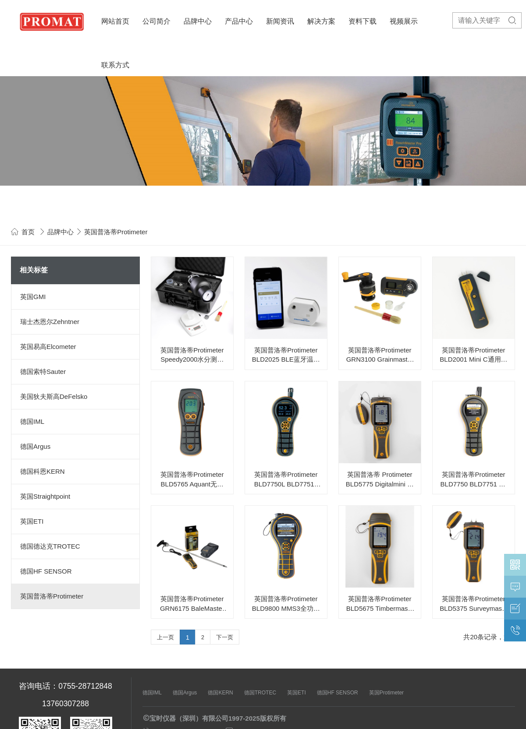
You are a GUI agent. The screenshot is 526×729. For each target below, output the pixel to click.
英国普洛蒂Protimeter (51, 596)
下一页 (224, 637)
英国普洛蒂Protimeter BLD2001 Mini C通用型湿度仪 (473, 355)
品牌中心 (198, 21)
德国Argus (35, 446)
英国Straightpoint (45, 496)
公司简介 (156, 21)
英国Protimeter (386, 693)
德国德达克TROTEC (50, 546)
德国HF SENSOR (46, 571)
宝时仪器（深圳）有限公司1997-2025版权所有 (217, 718)
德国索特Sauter (43, 371)
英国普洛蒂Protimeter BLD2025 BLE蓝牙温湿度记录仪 (286, 355)
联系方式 (115, 65)
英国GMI (33, 296)
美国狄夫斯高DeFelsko (53, 396)
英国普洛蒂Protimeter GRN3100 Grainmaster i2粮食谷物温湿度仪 (379, 355)
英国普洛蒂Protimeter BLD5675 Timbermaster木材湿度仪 (379, 604)
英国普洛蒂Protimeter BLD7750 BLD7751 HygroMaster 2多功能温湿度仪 (474, 480)
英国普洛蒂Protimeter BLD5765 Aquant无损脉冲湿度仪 (192, 480)
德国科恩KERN (42, 471)
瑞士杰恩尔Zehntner (49, 321)
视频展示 (404, 21)
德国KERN (220, 693)
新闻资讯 (280, 21)
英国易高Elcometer (48, 346)
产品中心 (239, 21)
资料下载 (362, 21)
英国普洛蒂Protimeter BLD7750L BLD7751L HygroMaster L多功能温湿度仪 (286, 480)
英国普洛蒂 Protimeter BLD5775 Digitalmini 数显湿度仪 (380, 480)
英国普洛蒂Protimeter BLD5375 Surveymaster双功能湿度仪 (473, 604)
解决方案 (321, 21)
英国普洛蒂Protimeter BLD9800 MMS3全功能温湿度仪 (286, 604)
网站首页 (115, 21)
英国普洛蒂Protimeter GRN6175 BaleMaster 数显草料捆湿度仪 (192, 604)
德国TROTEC (260, 693)
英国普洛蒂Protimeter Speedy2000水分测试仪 (192, 355)
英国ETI (31, 521)
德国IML (32, 421)
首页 (28, 232)
